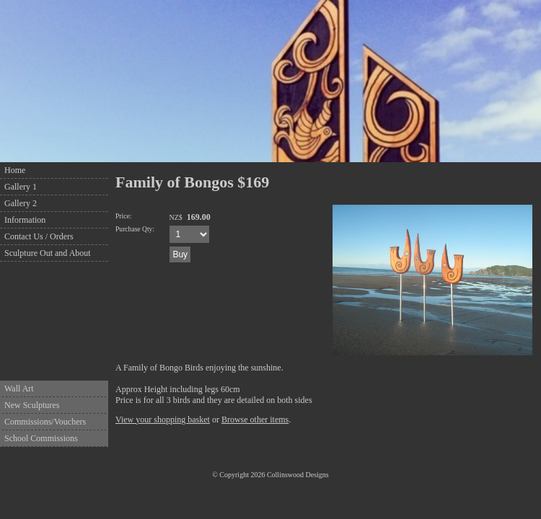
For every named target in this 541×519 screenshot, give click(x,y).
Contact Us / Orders (39, 236)
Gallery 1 (20, 187)
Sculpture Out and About (47, 253)
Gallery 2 (20, 203)
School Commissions (41, 438)
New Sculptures (31, 405)
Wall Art (19, 388)
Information (24, 220)
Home (14, 170)
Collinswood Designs (298, 475)
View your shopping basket (162, 419)
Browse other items (255, 419)
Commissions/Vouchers (45, 422)
